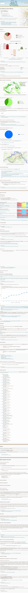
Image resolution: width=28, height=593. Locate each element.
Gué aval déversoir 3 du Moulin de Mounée (7, 415)
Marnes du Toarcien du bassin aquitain (6, 174)
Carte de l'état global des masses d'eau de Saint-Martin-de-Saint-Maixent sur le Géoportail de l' (14, 220)
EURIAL (3, 352)
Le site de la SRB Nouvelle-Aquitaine (5, 519)
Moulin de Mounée (4, 385)
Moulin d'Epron (3, 412)
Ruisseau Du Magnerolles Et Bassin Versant (7, 467)
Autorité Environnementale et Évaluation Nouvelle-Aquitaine (8, 536)
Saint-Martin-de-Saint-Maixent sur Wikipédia (6, 23)
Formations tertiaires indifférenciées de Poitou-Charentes (8, 173)
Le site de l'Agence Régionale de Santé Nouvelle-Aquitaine (7, 281)
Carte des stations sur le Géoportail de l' (8, 267)
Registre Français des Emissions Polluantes (6, 358)
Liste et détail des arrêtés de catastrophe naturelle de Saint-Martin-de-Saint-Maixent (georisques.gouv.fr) (12, 367)
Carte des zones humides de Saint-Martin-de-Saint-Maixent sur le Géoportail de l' (12, 125)
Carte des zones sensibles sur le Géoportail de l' (9, 316)
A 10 (2, 428)
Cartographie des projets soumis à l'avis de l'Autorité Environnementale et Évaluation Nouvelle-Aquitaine (12, 537)
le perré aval (3, 434)
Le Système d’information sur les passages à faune (6, 511)
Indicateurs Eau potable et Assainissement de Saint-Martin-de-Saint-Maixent (9, 309)
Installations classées (3, 357)
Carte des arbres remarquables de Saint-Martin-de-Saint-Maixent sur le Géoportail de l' (13, 116)
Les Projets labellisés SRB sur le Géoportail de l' (9, 520)
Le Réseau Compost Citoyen (4, 591)
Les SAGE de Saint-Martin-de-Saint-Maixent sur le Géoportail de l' (11, 553)
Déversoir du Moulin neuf (4, 390)
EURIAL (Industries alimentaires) (6, 347)
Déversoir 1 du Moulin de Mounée (6, 379)
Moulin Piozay (3, 404)
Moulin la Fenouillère (4, 409)
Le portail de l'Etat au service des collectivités (6, 24)
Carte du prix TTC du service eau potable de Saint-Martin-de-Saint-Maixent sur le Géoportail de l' (14, 306)
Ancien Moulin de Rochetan (5, 374)
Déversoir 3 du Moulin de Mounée (6, 420)
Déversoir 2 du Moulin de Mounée (6, 382)
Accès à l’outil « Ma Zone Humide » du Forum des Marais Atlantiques (8, 124)
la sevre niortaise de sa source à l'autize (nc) (7, 142)
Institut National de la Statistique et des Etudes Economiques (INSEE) (8, 22)
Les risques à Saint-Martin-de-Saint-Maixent (6, 355)
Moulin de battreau (4, 393)
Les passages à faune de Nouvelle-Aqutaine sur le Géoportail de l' (11, 510)
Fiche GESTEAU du (9, 545)
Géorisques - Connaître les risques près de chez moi (7, 356)
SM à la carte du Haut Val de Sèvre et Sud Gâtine (7, 16)
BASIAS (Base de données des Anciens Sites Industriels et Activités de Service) (9, 246)
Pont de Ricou (3, 401)
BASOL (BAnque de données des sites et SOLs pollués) (7, 239)
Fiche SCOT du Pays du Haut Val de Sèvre (6, 499)
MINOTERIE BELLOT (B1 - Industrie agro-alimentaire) (8, 236)
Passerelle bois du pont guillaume (5, 439)
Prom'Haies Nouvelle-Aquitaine (4, 117)
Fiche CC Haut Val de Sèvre (5, 454)
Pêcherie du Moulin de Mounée (5, 423)
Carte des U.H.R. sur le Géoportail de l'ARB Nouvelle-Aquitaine (8, 572)
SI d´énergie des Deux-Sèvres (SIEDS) (6, 15)
